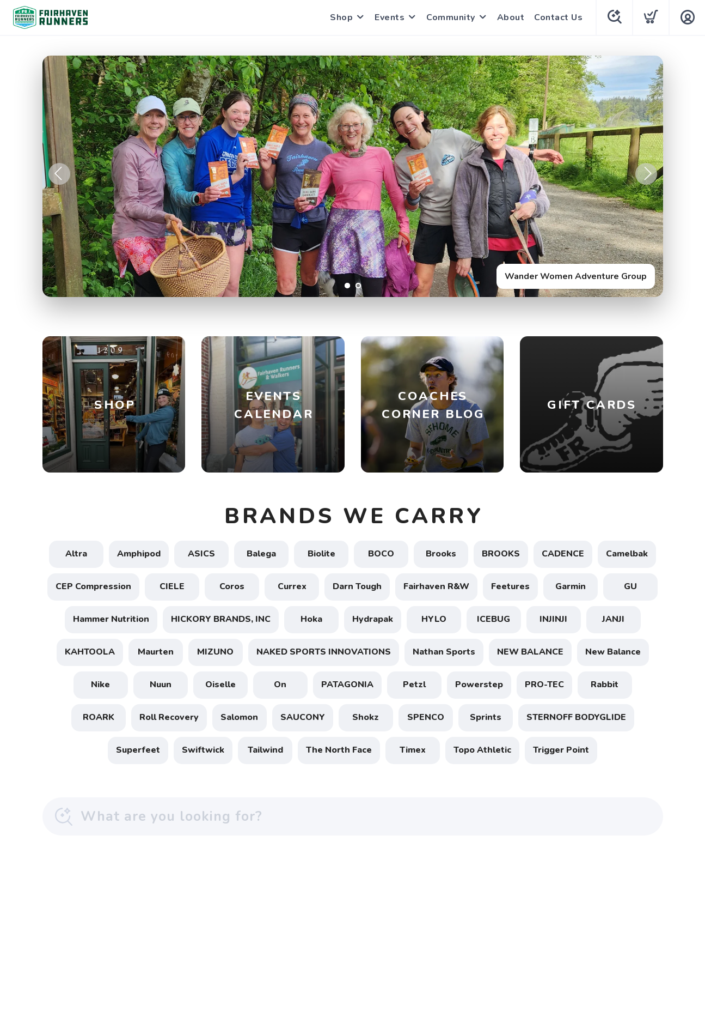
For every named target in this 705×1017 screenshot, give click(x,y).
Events (389, 17)
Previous (59, 174)
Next (646, 174)
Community (450, 17)
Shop (341, 17)
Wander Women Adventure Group (576, 276)
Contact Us (558, 17)
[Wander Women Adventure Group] (352, 176)
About (511, 17)
